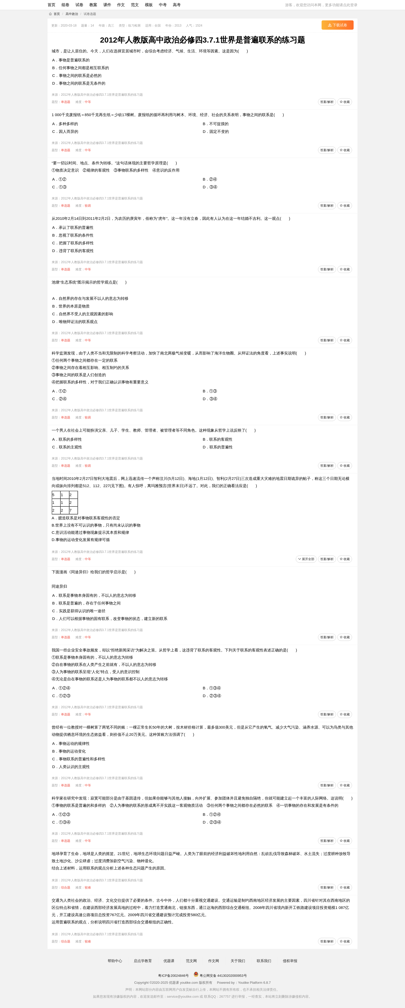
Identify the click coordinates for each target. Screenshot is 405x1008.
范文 (135, 5)
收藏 (345, 102)
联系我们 (264, 961)
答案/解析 (326, 102)
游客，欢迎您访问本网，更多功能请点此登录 (321, 5)
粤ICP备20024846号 (173, 976)
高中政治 (72, 14)
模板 (149, 5)
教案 (93, 5)
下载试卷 (337, 25)
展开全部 (306, 559)
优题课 (168, 961)
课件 (107, 5)
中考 (163, 5)
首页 (51, 5)
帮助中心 (115, 961)
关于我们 (238, 961)
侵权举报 (290, 961)
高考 (177, 5)
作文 (121, 5)
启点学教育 (143, 961)
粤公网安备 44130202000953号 (220, 976)
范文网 (191, 961)
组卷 (65, 5)
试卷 (79, 5)
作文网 (213, 961)
